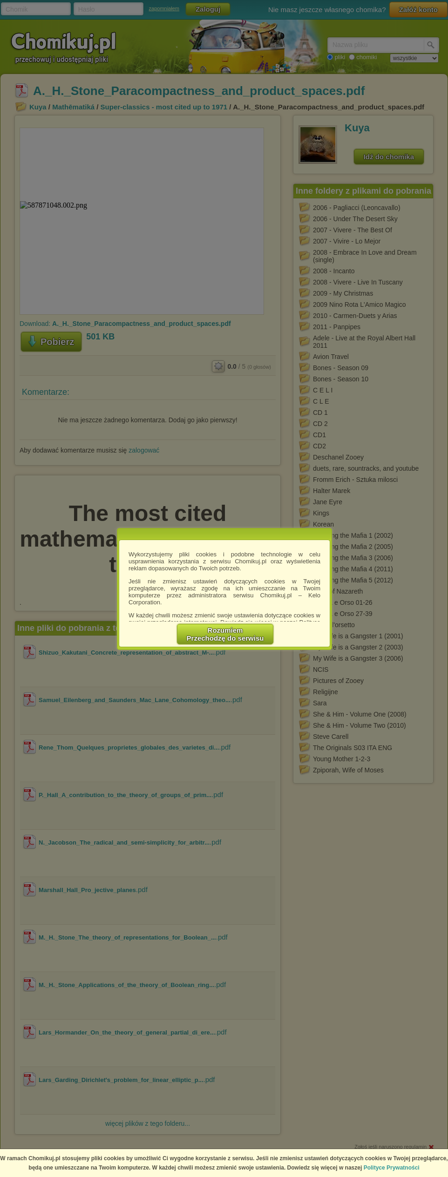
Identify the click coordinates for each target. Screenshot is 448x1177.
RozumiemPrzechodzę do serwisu (225, 634)
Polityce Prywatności (392, 1167)
